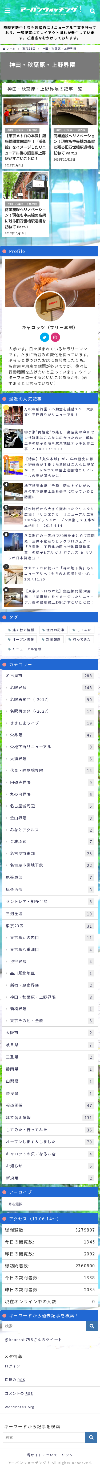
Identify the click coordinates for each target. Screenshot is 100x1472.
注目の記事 (55, 629)
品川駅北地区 (52, 973)
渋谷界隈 (52, 961)
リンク (67, 1454)
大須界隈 (52, 759)
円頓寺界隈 (52, 782)
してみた (84, 629)
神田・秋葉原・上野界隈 (22, 130)
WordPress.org (20, 1406)
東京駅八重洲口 (52, 949)
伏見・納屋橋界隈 (52, 770)
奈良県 (50, 1093)
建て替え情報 (23, 629)
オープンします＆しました (50, 1142)
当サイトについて (42, 1454)
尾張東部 (50, 877)
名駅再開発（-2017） (52, 699)
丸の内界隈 (52, 794)
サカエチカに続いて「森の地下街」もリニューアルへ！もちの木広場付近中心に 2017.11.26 (61, 573)
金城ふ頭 (52, 841)
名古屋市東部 (52, 853)
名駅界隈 (52, 688)
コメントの (19, 1393)
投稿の (15, 1379)
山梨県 (50, 1081)
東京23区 (50, 926)
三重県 (50, 1057)
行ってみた (82, 639)
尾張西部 (50, 889)
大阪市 (50, 1033)
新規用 (50, 1178)
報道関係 (50, 1105)
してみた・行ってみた (50, 1130)
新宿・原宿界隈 (52, 985)
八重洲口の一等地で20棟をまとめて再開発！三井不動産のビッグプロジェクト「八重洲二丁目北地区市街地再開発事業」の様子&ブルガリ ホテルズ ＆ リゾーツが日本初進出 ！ (49, 546)
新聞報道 (53, 639)
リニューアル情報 (27, 649)
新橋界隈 (52, 1009)
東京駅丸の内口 (52, 938)
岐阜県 (50, 1045)
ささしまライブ (52, 723)
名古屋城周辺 (52, 806)
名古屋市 (50, 676)
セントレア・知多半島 (50, 901)
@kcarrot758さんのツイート (33, 1339)
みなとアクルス (52, 830)
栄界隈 (52, 735)
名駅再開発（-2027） (52, 711)
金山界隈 (52, 818)
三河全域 (50, 914)
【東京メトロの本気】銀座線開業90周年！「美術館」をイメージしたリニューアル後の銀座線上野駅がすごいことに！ (59, 596)
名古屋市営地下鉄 (52, 865)
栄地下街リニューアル (52, 747)
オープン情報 (23, 639)
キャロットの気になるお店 (50, 1154)
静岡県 (50, 1069)
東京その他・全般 (52, 1021)
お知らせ (50, 1166)
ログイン (12, 1365)
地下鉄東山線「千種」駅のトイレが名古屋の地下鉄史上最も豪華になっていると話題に (59, 491)
